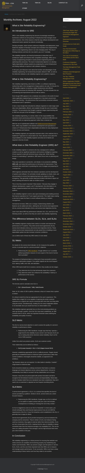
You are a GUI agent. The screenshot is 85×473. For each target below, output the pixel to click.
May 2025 (66, 106)
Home (6, 14)
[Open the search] (82, 5)
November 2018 (68, 224)
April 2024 (66, 122)
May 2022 (66, 161)
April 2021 (66, 169)
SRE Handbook (32, 251)
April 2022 (66, 164)
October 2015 (67, 257)
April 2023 (66, 144)
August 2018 (66, 232)
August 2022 (66, 158)
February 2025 (67, 112)
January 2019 (67, 218)
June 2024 (66, 117)
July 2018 (66, 235)
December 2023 (68, 128)
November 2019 (68, 194)
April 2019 (66, 210)
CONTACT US (63, 3)
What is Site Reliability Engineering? (28, 25)
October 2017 (67, 248)
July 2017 (66, 254)
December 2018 (68, 221)
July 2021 (66, 166)
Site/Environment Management (47, 123)
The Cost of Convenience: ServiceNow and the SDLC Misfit (71, 57)
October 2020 (67, 172)
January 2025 (67, 114)
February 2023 (67, 150)
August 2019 (66, 202)
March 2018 (66, 243)
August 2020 (66, 175)
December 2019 (68, 191)
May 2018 (66, 240)
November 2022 (68, 155)
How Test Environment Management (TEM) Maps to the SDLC (71, 51)
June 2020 (66, 180)
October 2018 (67, 226)
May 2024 (66, 120)
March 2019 (66, 213)
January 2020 (67, 188)
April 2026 (66, 98)
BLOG (50, 3)
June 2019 (66, 205)
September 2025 (68, 101)
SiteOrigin (41, 468)
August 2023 (66, 136)
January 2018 (67, 246)
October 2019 (67, 196)
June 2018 (66, 237)
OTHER (24, 8)
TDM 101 (37, 3)
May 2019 (66, 207)
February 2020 (67, 185)
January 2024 (67, 125)
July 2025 (66, 103)
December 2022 (68, 153)
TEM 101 (25, 3)
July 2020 (66, 177)
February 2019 (67, 216)
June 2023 (66, 139)
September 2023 (68, 133)
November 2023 (68, 131)
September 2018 (68, 229)
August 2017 (66, 251)
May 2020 (66, 183)
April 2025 (66, 109)
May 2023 (66, 142)
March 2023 (66, 147)
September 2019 (68, 199)
